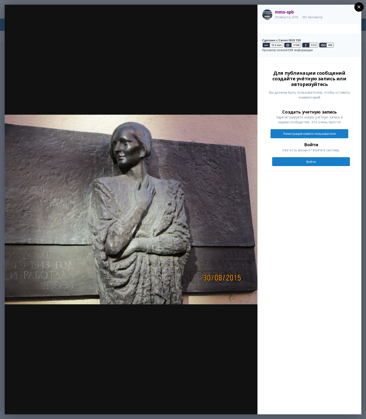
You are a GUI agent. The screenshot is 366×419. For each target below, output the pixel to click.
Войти (311, 162)
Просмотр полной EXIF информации (287, 50)
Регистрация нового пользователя (309, 133)
